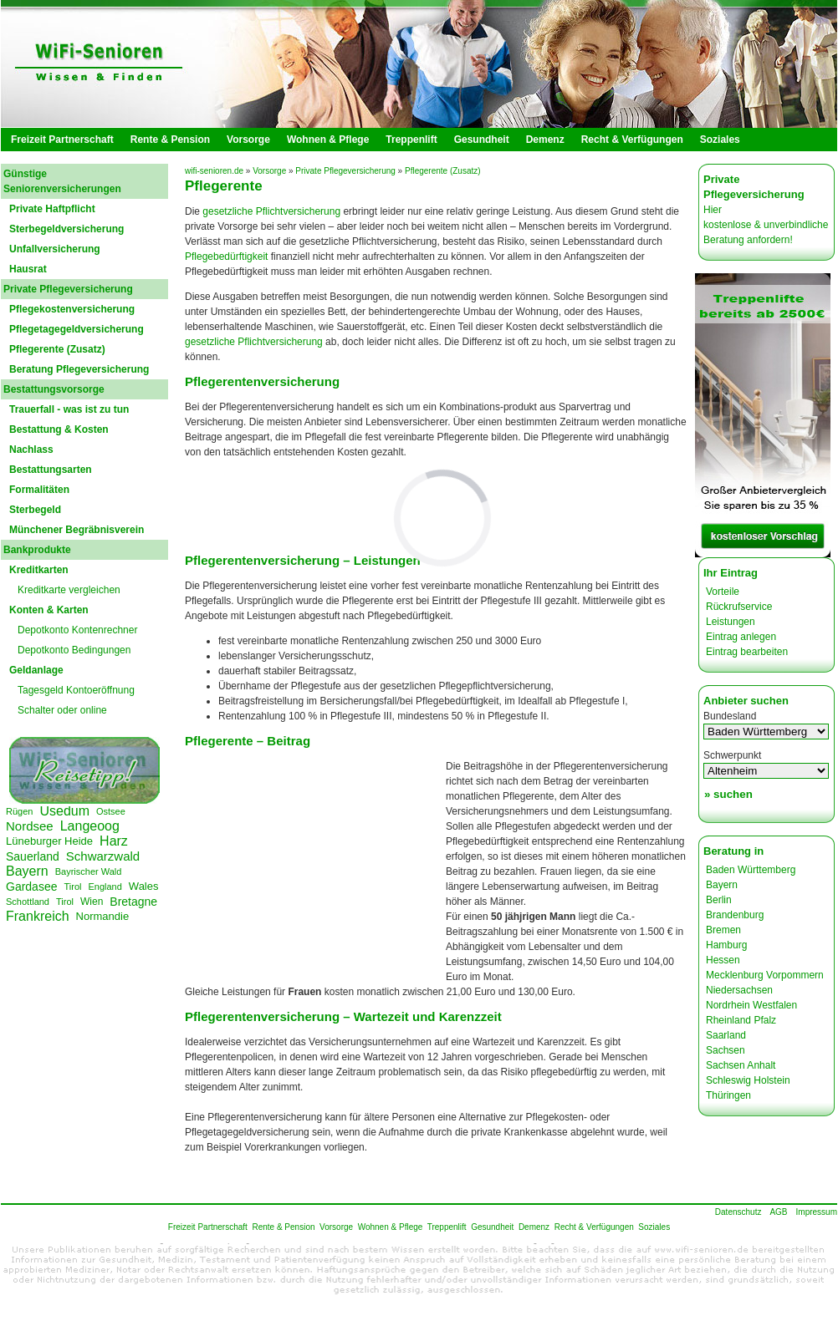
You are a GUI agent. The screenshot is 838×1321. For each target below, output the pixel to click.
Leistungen (730, 621)
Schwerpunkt (732, 755)
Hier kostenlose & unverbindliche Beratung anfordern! (765, 225)
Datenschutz (738, 1212)
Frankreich (37, 916)
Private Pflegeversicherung (345, 170)
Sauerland (32, 856)
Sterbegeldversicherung (66, 229)
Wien (91, 901)
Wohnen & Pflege (328, 139)
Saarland (726, 1035)
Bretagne (133, 901)
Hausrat (28, 269)
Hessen (723, 960)
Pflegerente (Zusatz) (57, 349)
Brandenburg (735, 915)
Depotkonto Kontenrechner (77, 630)
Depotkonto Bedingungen (74, 650)
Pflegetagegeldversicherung (76, 329)
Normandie (103, 916)
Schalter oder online (62, 710)
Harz (114, 841)
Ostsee (110, 811)
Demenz (545, 139)
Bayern (27, 871)
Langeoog (90, 826)
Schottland (27, 902)
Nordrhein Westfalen (751, 1005)
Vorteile (722, 591)
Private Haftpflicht (52, 209)
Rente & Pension (170, 139)
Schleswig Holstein (748, 1080)
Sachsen (725, 1050)
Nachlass (31, 449)
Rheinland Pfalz (741, 1020)
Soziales (720, 139)
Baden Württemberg (750, 870)
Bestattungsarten (50, 469)
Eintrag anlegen (741, 637)
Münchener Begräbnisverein (76, 530)
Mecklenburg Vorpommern (765, 975)
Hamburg (726, 945)
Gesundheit (481, 139)
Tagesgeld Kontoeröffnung (76, 690)
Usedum (64, 811)
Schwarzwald (103, 856)
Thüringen (728, 1095)
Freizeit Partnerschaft (62, 139)
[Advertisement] (316, 874)
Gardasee (31, 886)
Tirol (72, 887)
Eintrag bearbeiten (747, 652)
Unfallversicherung (54, 249)
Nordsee (30, 826)
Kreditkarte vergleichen (69, 590)
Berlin (719, 900)
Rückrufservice (739, 606)
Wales (144, 886)
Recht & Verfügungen (632, 139)
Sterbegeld (35, 510)
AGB (778, 1212)
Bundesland (729, 716)
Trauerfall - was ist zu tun (69, 409)
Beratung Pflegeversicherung (79, 369)
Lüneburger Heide (49, 841)
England (104, 887)
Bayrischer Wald (88, 871)
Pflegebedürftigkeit (226, 256)
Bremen (723, 930)
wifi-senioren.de (214, 170)
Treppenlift (411, 139)
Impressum (816, 1212)
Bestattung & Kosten (59, 429)
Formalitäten (39, 489)
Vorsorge (248, 139)
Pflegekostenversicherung (72, 309)
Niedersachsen (739, 990)
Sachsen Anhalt (740, 1065)
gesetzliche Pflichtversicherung (271, 211)
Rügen (19, 811)
